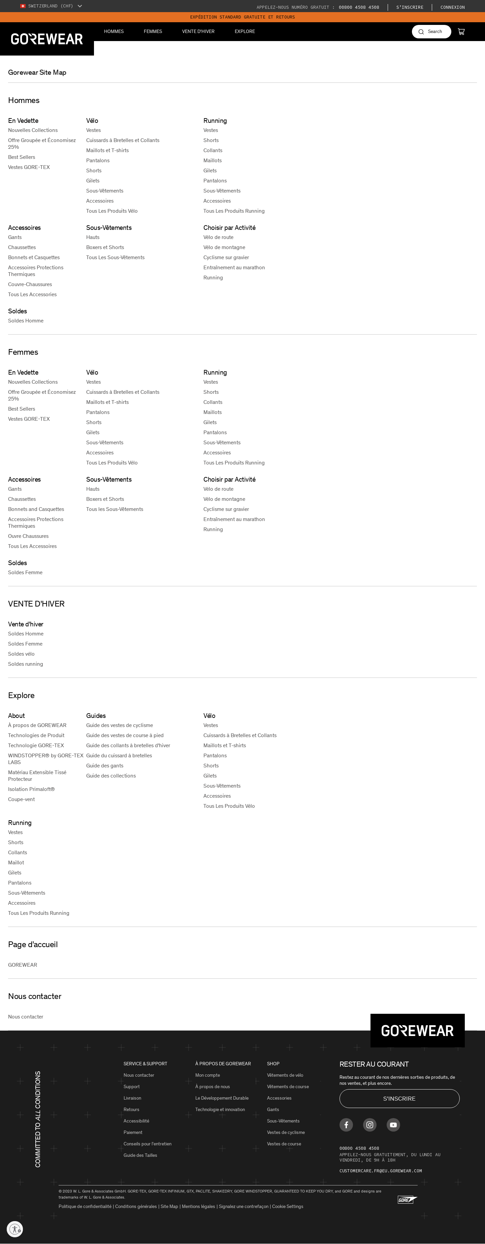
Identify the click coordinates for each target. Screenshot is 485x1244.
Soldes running (25, 664)
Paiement (133, 1132)
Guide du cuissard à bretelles (119, 755)
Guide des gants (104, 765)
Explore (245, 31)
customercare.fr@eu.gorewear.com (381, 1171)
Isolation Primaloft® (31, 789)
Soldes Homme (25, 320)
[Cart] (461, 31)
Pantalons (97, 160)
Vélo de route (218, 237)
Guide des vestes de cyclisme (119, 725)
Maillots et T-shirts (107, 150)
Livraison (132, 1098)
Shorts (93, 170)
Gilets (92, 180)
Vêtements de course (288, 1087)
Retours (131, 1109)
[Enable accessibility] (15, 1229)
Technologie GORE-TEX (36, 745)
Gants (15, 237)
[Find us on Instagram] (370, 1125)
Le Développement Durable (222, 1098)
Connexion (453, 7)
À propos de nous (212, 1087)
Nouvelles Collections (33, 130)
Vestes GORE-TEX (29, 167)
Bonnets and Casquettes (36, 509)
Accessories (279, 1098)
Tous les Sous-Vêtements (114, 509)
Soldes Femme (25, 572)
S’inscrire (409, 7)
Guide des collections (111, 775)
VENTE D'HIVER (198, 31)
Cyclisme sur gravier (226, 257)
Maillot (16, 862)
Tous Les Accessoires (32, 546)
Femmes (153, 31)
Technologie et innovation (220, 1109)
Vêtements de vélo (285, 1075)
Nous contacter (25, 1016)
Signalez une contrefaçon (243, 1206)
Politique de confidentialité (85, 1206)
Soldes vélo (21, 654)
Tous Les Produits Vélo (112, 211)
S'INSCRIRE (399, 1098)
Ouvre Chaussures (28, 536)
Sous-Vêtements (104, 190)
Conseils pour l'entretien (147, 1144)
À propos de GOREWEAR (37, 725)
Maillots (212, 160)
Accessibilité (136, 1121)
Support (132, 1087)
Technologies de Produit (36, 735)
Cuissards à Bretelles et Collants (122, 140)
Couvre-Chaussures (30, 284)
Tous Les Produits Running (234, 211)
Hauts (92, 237)
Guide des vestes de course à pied (125, 735)
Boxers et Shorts (105, 247)
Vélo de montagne (224, 247)
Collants (212, 150)
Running (213, 277)
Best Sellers (21, 157)
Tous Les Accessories (32, 294)
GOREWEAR (22, 965)
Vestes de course (284, 1144)
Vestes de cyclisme (286, 1132)
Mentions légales (198, 1206)
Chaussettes (22, 247)
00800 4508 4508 (357, 7)
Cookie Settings (287, 1206)
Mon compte (207, 1075)
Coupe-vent (21, 799)
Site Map (169, 1206)
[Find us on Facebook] (346, 1125)
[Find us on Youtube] (393, 1125)
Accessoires (100, 201)
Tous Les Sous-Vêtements (115, 257)
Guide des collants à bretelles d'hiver (128, 745)
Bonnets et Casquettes (34, 257)
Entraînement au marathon (234, 267)
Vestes (93, 130)
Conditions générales (136, 1206)
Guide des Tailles (140, 1155)
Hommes (114, 31)
